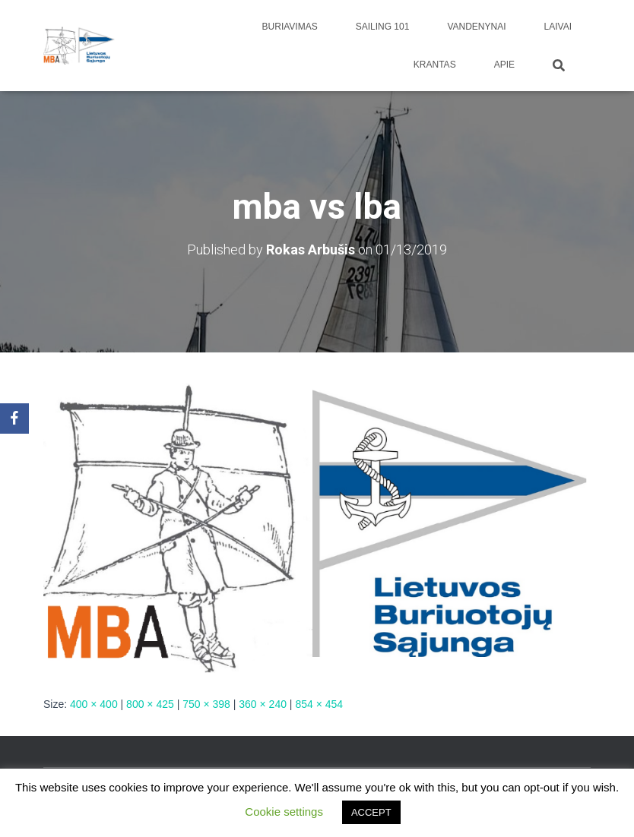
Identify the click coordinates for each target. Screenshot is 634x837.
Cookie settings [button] (284, 811)
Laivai (558, 26)
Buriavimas (290, 26)
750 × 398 (206, 704)
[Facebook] (14, 418)
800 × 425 (150, 704)
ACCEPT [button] (371, 812)
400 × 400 (94, 704)
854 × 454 (319, 704)
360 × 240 (263, 704)
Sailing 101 (383, 26)
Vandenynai (476, 26)
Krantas (435, 64)
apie (504, 64)
